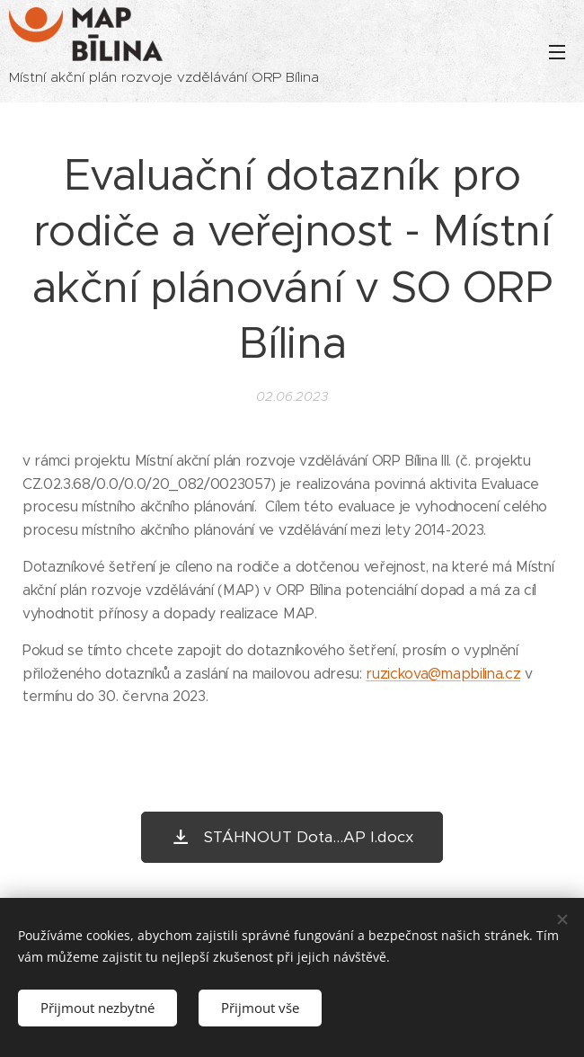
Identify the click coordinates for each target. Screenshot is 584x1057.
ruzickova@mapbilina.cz (443, 673)
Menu (557, 52)
